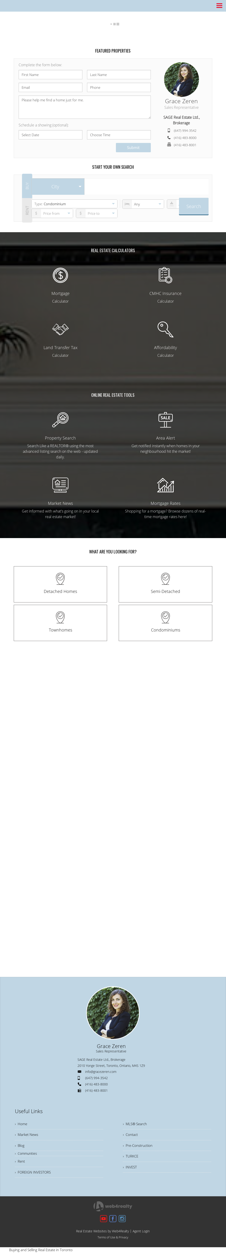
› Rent (20, 1163)
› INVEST (130, 1169)
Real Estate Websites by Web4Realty (102, 1234)
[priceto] (52, 213)
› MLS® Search (135, 1124)
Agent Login (141, 1234)
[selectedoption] (58, 187)
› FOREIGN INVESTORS (34, 1174)
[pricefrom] (97, 213)
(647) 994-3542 (185, 130)
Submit (133, 147)
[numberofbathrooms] (188, 204)
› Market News (27, 1135)
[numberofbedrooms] (143, 204)
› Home (21, 1124)
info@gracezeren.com (100, 1071)
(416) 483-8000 (185, 138)
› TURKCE (131, 1158)
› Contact (130, 1135)
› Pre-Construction (138, 1147)
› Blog (20, 1147)
